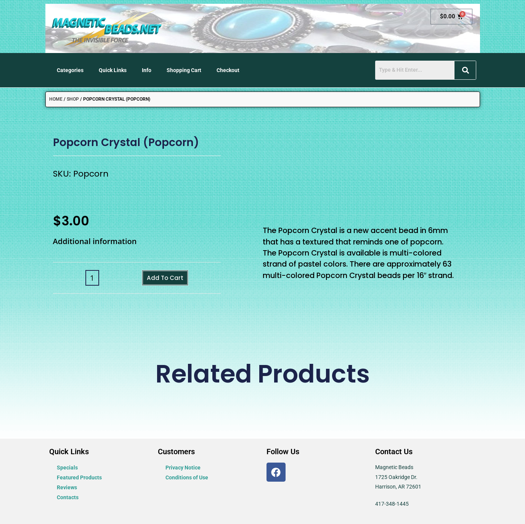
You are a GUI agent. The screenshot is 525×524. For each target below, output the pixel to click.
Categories (70, 70)
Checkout (228, 70)
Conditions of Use (186, 477)
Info (146, 70)
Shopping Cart (184, 70)
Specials (67, 468)
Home (56, 99)
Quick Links (113, 70)
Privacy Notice (183, 468)
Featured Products (79, 477)
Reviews (67, 487)
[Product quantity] (88, 279)
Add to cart (165, 278)
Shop (73, 99)
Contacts (68, 497)
